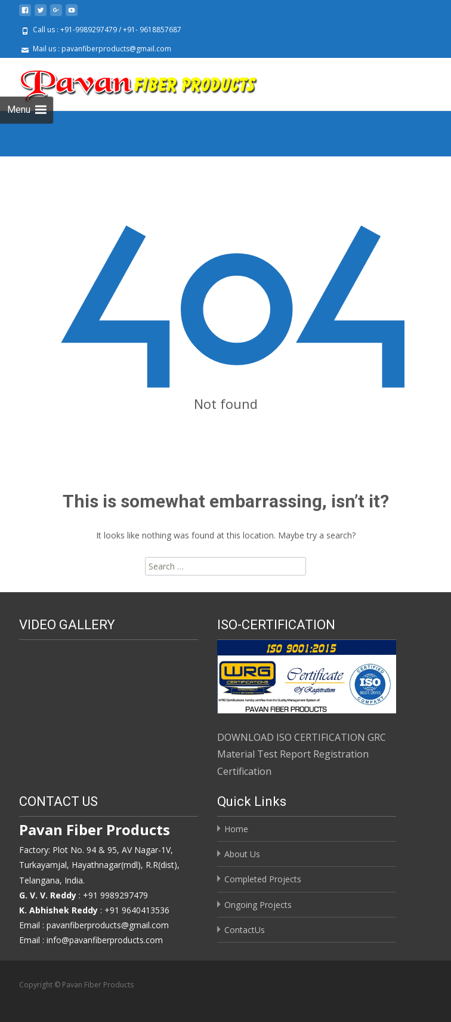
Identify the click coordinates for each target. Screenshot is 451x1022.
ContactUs (244, 929)
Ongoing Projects (258, 904)
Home (236, 829)
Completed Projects (262, 879)
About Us (242, 854)
